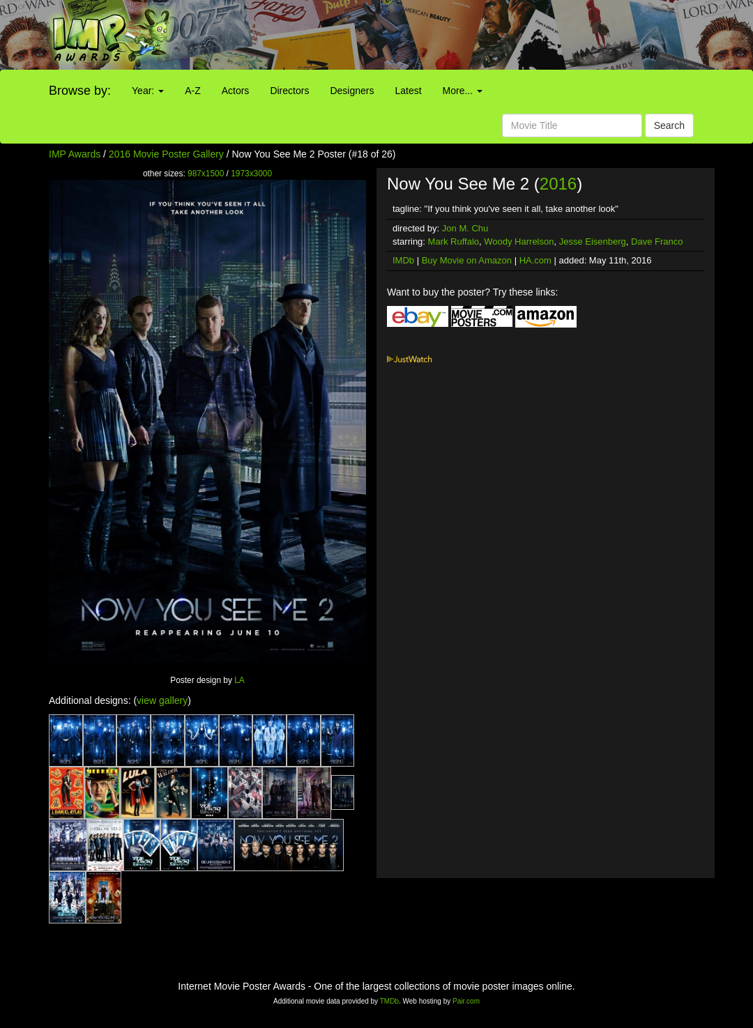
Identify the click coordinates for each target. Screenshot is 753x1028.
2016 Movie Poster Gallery (166, 154)
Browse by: (80, 91)
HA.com (535, 260)
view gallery (162, 700)
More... (462, 90)
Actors (236, 90)
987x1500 (206, 173)
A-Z (193, 90)
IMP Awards (74, 154)
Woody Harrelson (519, 241)
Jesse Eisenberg (592, 241)
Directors (289, 90)
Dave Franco (657, 241)
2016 (558, 183)
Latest (408, 90)
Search (669, 125)
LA (239, 680)
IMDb (403, 260)
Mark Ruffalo (453, 241)
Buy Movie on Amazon (467, 260)
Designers (352, 90)
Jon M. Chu (465, 228)
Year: (148, 90)
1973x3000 (251, 173)
